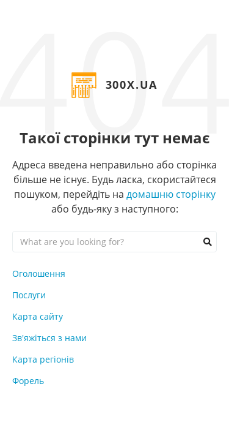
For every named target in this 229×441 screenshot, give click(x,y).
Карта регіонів (43, 359)
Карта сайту (37, 316)
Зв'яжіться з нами (49, 338)
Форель (28, 380)
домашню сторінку (171, 194)
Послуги (29, 295)
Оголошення (38, 273)
